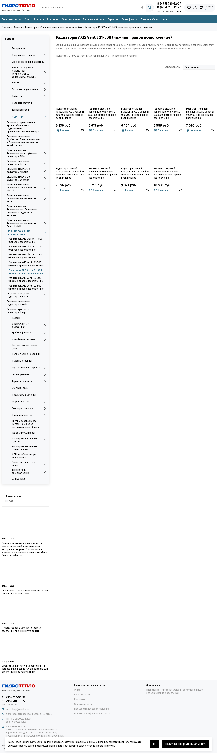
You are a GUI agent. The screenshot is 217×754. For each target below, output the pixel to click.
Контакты (52, 19)
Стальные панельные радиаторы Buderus (27, 295)
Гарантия (113, 19)
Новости (39, 19)
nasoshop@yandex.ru (17, 709)
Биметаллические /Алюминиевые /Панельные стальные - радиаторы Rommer (27, 211)
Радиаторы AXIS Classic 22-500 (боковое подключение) (25, 256)
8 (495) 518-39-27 (169, 7)
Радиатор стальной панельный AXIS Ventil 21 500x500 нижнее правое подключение (70, 113)
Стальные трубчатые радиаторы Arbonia (27, 170)
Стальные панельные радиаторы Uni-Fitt (27, 303)
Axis (11, 500)
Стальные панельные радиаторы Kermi (27, 163)
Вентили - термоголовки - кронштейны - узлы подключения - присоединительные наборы (27, 127)
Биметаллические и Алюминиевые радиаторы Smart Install (27, 223)
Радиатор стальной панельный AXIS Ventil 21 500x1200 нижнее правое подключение (102, 173)
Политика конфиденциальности (92, 713)
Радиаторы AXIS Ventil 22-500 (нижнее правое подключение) (26, 287)
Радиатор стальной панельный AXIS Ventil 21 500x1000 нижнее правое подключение (70, 173)
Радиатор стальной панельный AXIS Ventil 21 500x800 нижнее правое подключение (168, 113)
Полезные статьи (11, 19)
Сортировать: (172, 67)
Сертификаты (129, 19)
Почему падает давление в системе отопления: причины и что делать (22, 629)
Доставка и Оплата (93, 19)
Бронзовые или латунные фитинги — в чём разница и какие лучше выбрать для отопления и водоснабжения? (25, 668)
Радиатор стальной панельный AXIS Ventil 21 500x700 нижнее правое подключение (135, 113)
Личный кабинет (150, 19)
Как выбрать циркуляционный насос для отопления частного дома (25, 592)
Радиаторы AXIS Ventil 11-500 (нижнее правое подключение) (26, 264)
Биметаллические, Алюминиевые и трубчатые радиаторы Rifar (27, 153)
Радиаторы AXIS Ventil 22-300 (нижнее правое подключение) (26, 279)
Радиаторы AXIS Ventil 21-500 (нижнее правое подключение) (26, 272)
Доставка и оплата (84, 694)
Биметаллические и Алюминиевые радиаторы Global (27, 187)
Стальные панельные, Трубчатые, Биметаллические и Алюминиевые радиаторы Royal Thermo (27, 141)
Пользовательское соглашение (92, 708)
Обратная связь (70, 19)
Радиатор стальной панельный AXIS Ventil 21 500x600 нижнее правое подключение (102, 113)
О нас (27, 19)
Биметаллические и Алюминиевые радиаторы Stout (27, 198)
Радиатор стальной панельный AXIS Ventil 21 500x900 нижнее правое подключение (200, 113)
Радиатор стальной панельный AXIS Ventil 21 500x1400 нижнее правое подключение (135, 173)
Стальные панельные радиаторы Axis (27, 233)
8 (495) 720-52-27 (169, 3)
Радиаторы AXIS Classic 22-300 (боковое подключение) (25, 248)
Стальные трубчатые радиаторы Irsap (27, 311)
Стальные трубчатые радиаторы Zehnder (27, 178)
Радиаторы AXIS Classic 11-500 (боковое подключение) (25, 240)
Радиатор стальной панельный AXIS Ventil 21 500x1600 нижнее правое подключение (168, 173)
